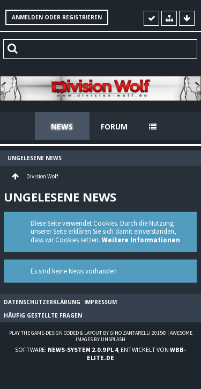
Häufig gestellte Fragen (43, 315)
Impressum (100, 302)
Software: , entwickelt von (100, 353)
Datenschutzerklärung (42, 302)
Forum (114, 126)
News (62, 126)
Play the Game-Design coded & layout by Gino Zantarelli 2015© (87, 332)
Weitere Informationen (141, 239)
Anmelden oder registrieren (57, 17)
